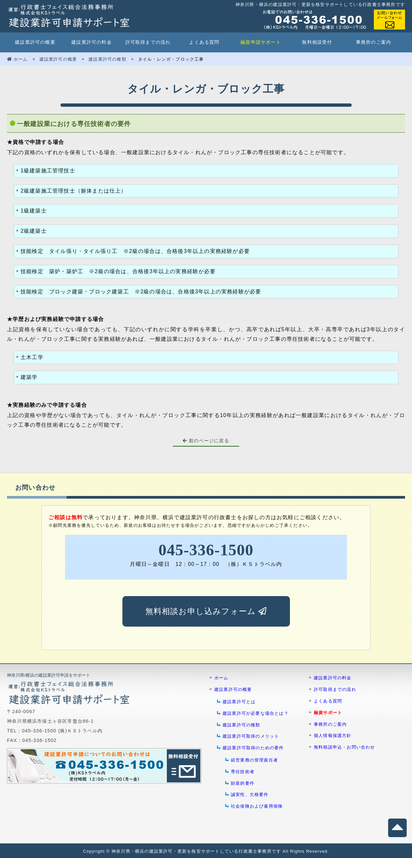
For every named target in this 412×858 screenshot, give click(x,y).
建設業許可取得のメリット (251, 736)
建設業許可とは (239, 701)
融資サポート (328, 712)
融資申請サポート (260, 42)
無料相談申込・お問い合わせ (344, 747)
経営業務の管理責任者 (254, 760)
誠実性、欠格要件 (250, 794)
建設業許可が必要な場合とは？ (256, 713)
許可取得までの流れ (148, 42)
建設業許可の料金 (91, 42)
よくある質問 (204, 42)
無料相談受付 (317, 42)
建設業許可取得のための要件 (253, 747)
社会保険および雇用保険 (257, 806)
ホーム (17, 59)
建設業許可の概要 (35, 42)
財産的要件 (242, 783)
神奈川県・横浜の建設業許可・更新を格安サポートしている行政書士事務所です (196, 851)
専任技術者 (242, 771)
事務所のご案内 (373, 42)
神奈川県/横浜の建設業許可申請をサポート (48, 675)
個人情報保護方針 (333, 735)
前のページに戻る (206, 440)
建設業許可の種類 (107, 59)
